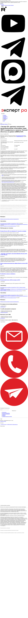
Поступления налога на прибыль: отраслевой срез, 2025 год (9, 223)
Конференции (5, 118)
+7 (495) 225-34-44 (3, 424)
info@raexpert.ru (15, 424)
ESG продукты (5, 116)
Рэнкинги (4, 117)
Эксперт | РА (3, 5)
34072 (2, 175)
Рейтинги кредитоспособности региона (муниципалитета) (9, 301)
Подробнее (2, 4)
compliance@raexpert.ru (4, 312)
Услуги (4, 120)
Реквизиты (4, 414)
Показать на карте (3, 421)
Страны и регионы (22, 287)
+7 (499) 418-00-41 (9, 424)
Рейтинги (4, 115)
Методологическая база (6, 413)
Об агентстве (4, 412)
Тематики (4, 119)
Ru (3, 113)
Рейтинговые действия (3, 124)
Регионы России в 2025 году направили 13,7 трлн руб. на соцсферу (13, 231)
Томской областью (20, 136)
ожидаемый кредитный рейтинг (21, 135)
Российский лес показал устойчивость (7, 273)
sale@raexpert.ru (2, 306)
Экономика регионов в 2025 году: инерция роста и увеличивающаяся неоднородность (13, 224)
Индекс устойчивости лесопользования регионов (8, 290)
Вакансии (3, 415)
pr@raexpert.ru (2, 318)
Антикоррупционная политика (7, 416)
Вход (2, 6)
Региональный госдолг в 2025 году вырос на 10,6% (10, 279)
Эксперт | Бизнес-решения (9, 5)
